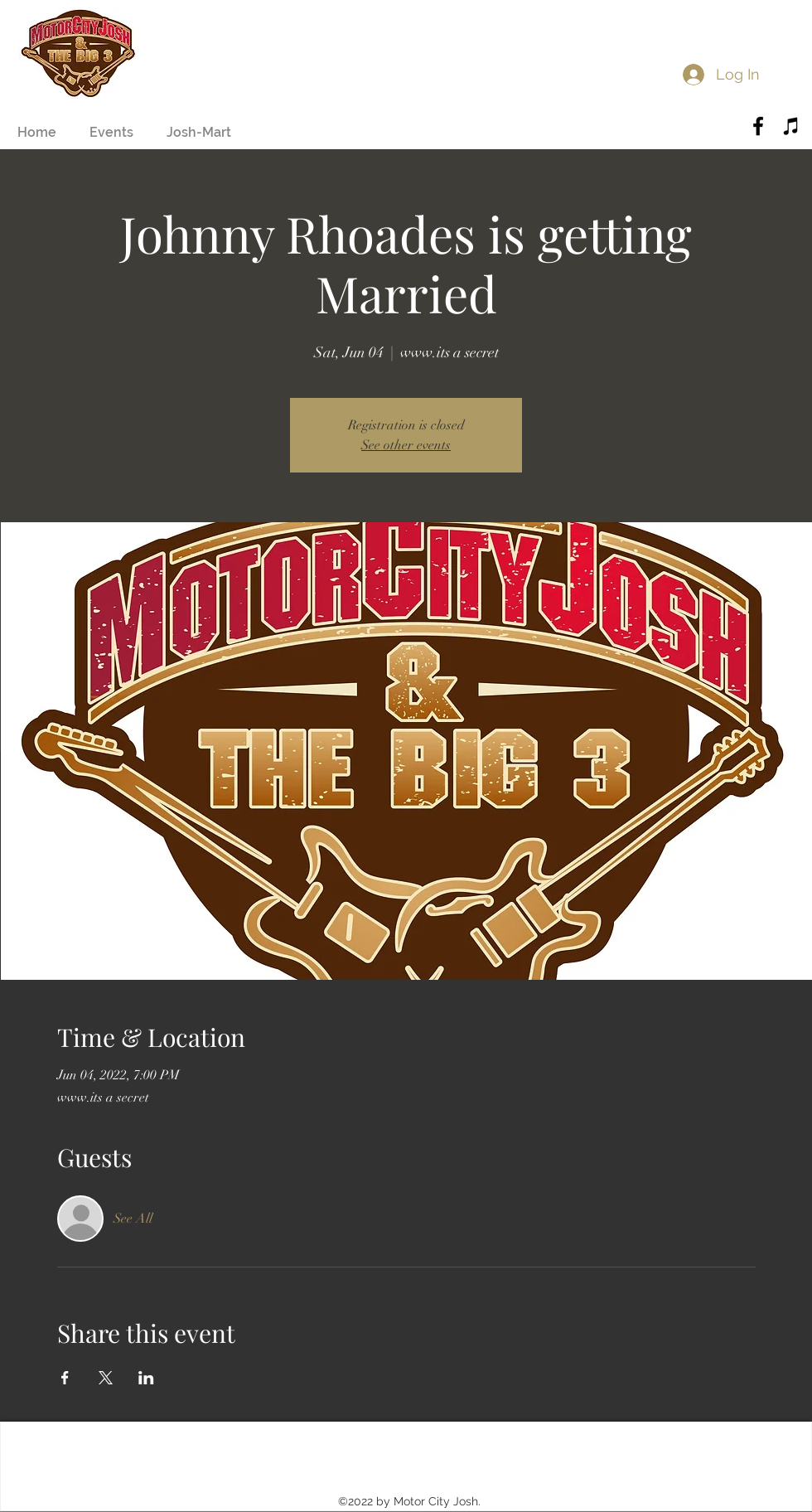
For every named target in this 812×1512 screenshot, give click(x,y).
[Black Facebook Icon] (758, 126)
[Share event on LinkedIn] (146, 1377)
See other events (406, 445)
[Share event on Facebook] (65, 1377)
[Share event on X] (106, 1377)
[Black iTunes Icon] (791, 126)
